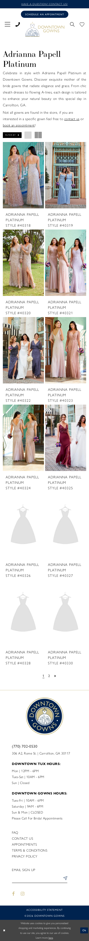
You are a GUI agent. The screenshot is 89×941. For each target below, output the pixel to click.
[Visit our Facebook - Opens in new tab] (13, 893)
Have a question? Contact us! (44, 4)
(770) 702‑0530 (24, 746)
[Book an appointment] (44, 14)
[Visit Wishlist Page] (82, 23)
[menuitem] (7, 23)
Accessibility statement (44, 910)
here (50, 937)
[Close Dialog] (4, 930)
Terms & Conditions (29, 850)
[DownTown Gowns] (44, 29)
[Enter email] (39, 879)
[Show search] (72, 23)
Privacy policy (24, 856)
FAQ (15, 833)
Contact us (22, 839)
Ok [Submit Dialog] (84, 930)
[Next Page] (55, 676)
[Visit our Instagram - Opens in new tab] (23, 893)
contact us (72, 119)
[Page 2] (49, 676)
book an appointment (19, 125)
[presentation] (23, 175)
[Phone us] (18, 23)
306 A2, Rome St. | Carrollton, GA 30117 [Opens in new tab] (41, 753)
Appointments (24, 845)
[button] (7, 23)
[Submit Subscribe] (64, 879)
